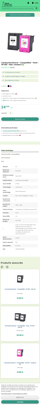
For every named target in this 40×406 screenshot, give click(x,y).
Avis (2, 161)
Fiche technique (7, 150)
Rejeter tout (20, 397)
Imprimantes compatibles (10, 154)
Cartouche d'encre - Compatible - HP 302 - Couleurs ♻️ (20, 363)
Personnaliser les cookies (20, 393)
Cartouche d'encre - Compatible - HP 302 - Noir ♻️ (20, 289)
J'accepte (20, 402)
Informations (5, 158)
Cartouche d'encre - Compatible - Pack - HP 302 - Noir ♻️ (20, 326)
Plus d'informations (6, 393)
